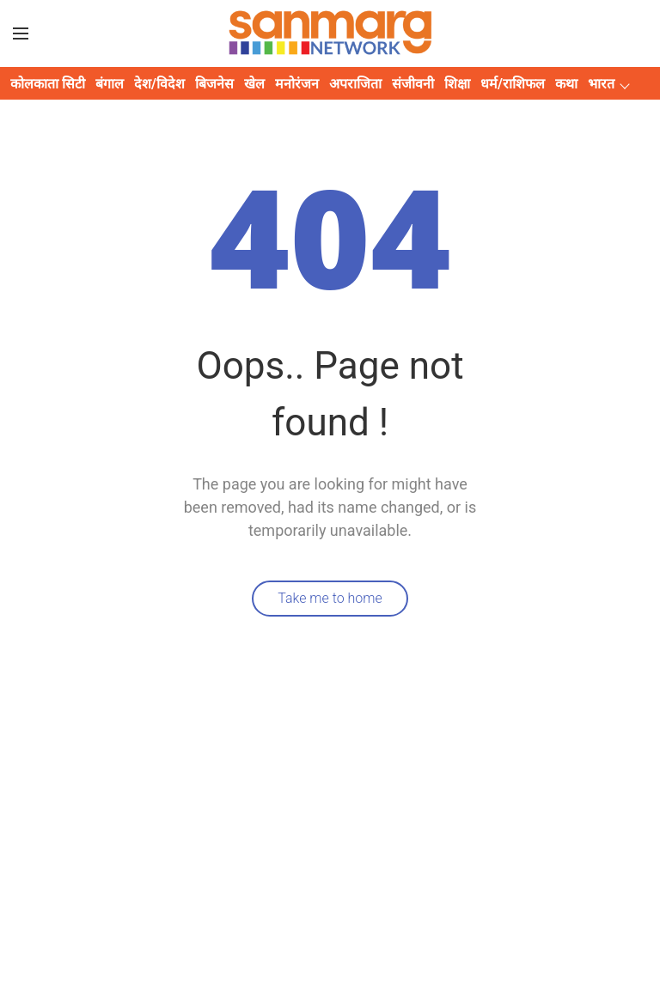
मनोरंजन (297, 84)
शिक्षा (457, 84)
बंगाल (109, 84)
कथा (566, 84)
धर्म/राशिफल (512, 84)
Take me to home (330, 598)
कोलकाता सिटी (47, 84)
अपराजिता (355, 84)
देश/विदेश (159, 84)
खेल (254, 84)
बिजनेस (214, 84)
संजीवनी (413, 84)
